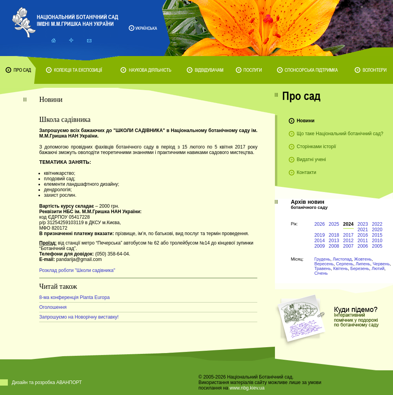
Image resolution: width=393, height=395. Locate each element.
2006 (363, 246)
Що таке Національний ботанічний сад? (340, 133)
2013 (334, 240)
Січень (321, 273)
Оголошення (53, 307)
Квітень (340, 268)
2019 (319, 235)
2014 (319, 240)
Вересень (323, 263)
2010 (377, 240)
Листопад (342, 259)
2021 (363, 229)
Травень (322, 268)
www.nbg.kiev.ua (246, 388)
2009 (319, 246)
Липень (363, 263)
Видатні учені (311, 159)
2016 (363, 235)
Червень (381, 263)
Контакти (306, 172)
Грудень (322, 259)
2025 (334, 224)
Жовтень (363, 259)
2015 (377, 235)
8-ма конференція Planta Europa (74, 297)
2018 (334, 235)
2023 (363, 224)
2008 (334, 246)
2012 (348, 240)
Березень (359, 268)
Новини (305, 120)
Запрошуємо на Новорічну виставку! (78, 317)
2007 (348, 246)
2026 (319, 224)
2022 (377, 224)
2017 (348, 235)
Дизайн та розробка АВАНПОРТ (47, 382)
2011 (363, 240)
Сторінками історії (316, 146)
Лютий (377, 268)
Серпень (344, 263)
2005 (377, 246)
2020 (377, 229)
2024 (348, 224)
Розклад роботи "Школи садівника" (77, 270)
